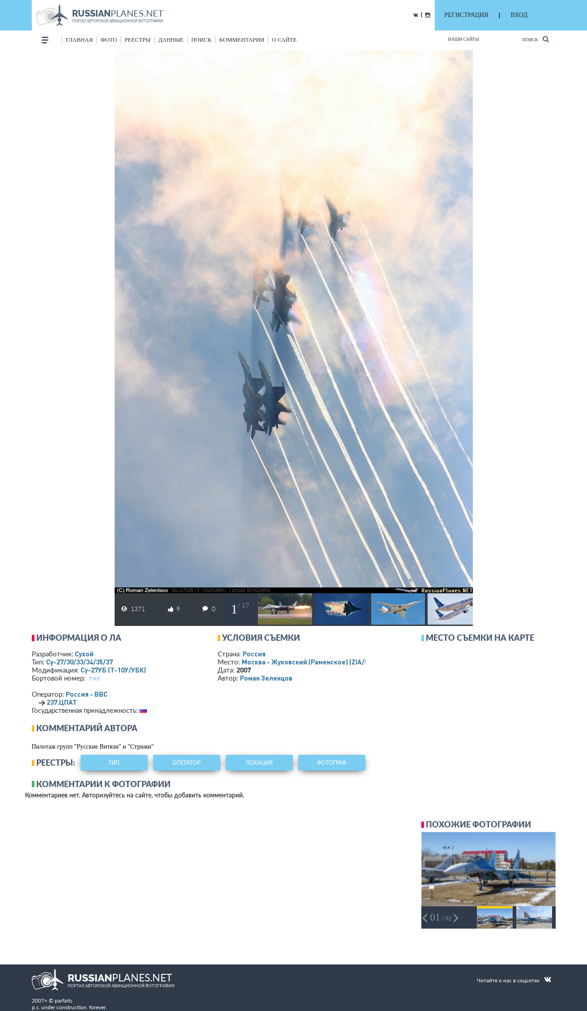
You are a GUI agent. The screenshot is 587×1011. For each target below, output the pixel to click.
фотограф (331, 762)
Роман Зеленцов (266, 678)
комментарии (241, 39)
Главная (79, 39)
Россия (254, 654)
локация (259, 762)
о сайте (284, 39)
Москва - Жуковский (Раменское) (314, 662)
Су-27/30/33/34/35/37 (79, 662)
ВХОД (519, 15)
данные (171, 39)
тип (94, 678)
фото (108, 39)
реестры (137, 39)
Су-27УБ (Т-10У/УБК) (113, 670)
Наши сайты (464, 39)
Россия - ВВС (86, 694)
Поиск (535, 39)
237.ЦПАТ (62, 702)
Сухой (84, 654)
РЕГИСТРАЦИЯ (466, 15)
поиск (201, 39)
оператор (186, 762)
